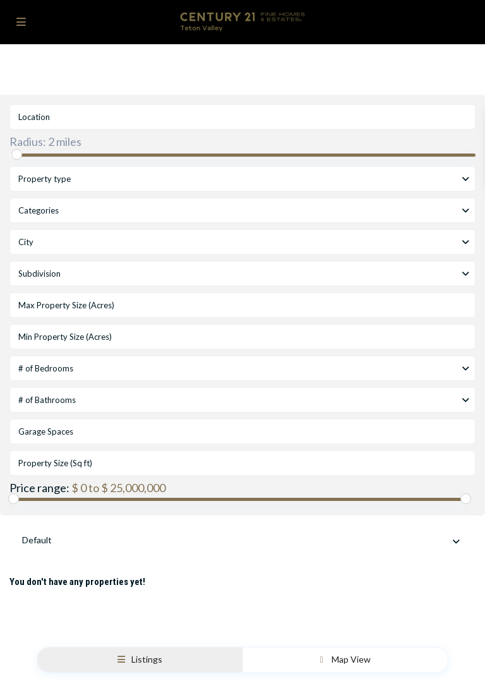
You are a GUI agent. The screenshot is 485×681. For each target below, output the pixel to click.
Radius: (45, 141)
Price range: (39, 487)
